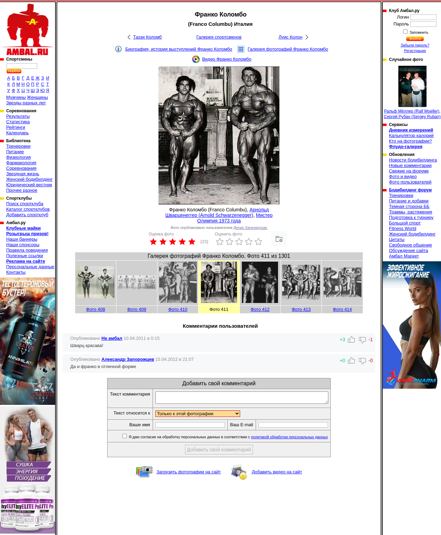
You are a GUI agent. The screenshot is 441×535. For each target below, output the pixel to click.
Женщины (37, 97)
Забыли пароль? (415, 45)
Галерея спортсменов (219, 37)
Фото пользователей (410, 182)
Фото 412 (259, 309)
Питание (15, 151)
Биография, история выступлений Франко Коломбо (178, 49)
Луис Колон (290, 37)
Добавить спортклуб (27, 214)
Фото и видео (403, 176)
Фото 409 (136, 309)
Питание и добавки (409, 200)
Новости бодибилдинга (413, 159)
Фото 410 (177, 309)
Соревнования (21, 168)
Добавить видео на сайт (277, 473)
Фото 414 (342, 309)
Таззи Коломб (147, 37)
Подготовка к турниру (411, 217)
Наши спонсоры (22, 244)
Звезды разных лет (26, 102)
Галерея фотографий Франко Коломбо (288, 49)
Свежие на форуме (409, 171)
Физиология (18, 157)
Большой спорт (405, 222)
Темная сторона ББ (409, 206)
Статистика (18, 121)
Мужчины (16, 97)
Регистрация (415, 51)
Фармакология (21, 162)
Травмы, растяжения (410, 211)
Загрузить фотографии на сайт (188, 473)
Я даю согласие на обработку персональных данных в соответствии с (238, 439)
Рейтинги (15, 127)
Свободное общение (410, 245)
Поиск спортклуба (24, 203)
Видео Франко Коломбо (227, 59)
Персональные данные (30, 266)
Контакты (15, 272)
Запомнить (419, 32)
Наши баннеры (21, 239)
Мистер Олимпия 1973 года (235, 217)
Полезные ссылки (24, 255)
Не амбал (112, 338)
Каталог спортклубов (28, 209)
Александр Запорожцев (128, 359)
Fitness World (402, 228)
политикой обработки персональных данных (299, 439)
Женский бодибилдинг (29, 179)
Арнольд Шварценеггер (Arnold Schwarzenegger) (217, 212)
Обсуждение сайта (408, 250)
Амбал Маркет (404, 256)
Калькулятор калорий (411, 135)
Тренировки (18, 146)
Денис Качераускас (250, 227)
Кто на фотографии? (410, 141)
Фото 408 (95, 309)
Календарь (17, 132)
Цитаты (396, 239)
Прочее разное (21, 190)
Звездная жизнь (22, 173)
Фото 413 (301, 309)
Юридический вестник (29, 184)
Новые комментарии (410, 165)
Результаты (18, 116)
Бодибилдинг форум (410, 190)
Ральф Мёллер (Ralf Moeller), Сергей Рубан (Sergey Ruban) (412, 92)
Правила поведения (27, 250)
